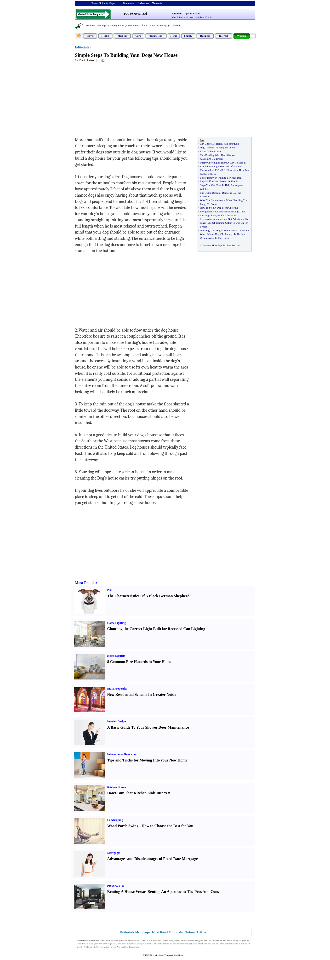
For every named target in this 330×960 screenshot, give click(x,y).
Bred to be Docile (229, 181)
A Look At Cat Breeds (211, 158)
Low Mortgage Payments (167, 25)
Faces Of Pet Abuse (210, 151)
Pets (109, 590)
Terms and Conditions (173, 955)
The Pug (204, 215)
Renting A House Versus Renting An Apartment (146, 892)
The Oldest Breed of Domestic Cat (218, 192)
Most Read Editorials (167, 932)
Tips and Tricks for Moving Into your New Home (147, 760)
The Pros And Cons (203, 892)
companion (229, 943)
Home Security (116, 655)
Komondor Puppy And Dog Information (221, 166)
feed (101, 947)
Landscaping (115, 820)
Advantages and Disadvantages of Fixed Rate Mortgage (152, 859)
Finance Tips (93, 25)
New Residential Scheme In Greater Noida (141, 694)
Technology (155, 35)
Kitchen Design (116, 787)
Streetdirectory (156, 955)
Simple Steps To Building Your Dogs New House (126, 55)
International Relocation (122, 754)
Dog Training (207, 147)
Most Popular (86, 583)
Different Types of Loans (186, 13)
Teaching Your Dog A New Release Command (224, 230)
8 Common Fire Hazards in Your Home (139, 662)
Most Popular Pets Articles (225, 245)
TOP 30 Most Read (135, 13)
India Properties (117, 688)
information (217, 940)
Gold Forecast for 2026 (138, 25)
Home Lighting (116, 623)
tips (228, 940)
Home (173, 35)
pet (142, 943)
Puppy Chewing (208, 162)
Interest (223, 35)
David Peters (86, 60)
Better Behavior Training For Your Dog (221, 177)
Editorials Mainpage (135, 932)
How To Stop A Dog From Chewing (219, 207)
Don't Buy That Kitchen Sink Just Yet (138, 793)
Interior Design (116, 721)
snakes (191, 940)
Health (105, 35)
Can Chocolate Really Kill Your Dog (219, 143)
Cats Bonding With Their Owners (217, 155)
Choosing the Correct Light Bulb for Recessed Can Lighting (156, 629)
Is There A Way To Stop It (231, 162)
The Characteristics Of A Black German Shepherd (148, 596)
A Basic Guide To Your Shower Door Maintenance (148, 727)
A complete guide (225, 147)
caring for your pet (241, 940)
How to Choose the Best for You (167, 826)
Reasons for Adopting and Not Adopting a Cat (224, 218)
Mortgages (113, 853)
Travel (89, 35)
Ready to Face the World (224, 215)
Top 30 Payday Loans (113, 25)
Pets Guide (121, 947)
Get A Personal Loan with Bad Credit (191, 17)
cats (159, 940)
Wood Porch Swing (122, 826)
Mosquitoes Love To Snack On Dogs (219, 211)
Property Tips (115, 885)
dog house (112, 943)
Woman (241, 35)
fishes (165, 940)
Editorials (82, 47)
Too (242, 211)
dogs (155, 940)
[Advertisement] (114, 101)
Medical (122, 35)
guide (121, 940)
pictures (130, 943)
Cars (138, 35)
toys (179, 943)
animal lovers (133, 940)
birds (171, 940)
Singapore (129, 2)
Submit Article (195, 932)
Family (188, 35)
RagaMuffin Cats (209, 181)
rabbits (177, 940)
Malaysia (157, 2)
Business (205, 35)
